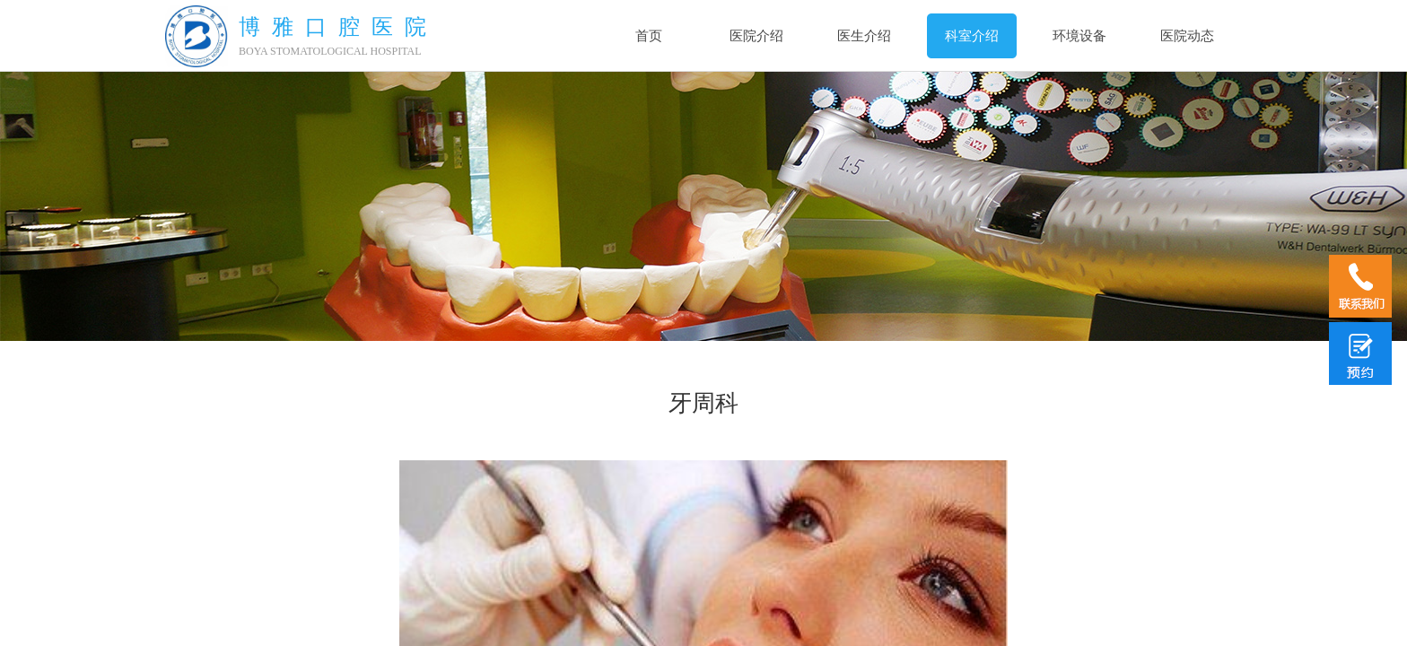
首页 (648, 36)
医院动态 (1187, 36)
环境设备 (1079, 36)
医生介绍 (864, 36)
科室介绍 (972, 36)
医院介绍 (756, 36)
